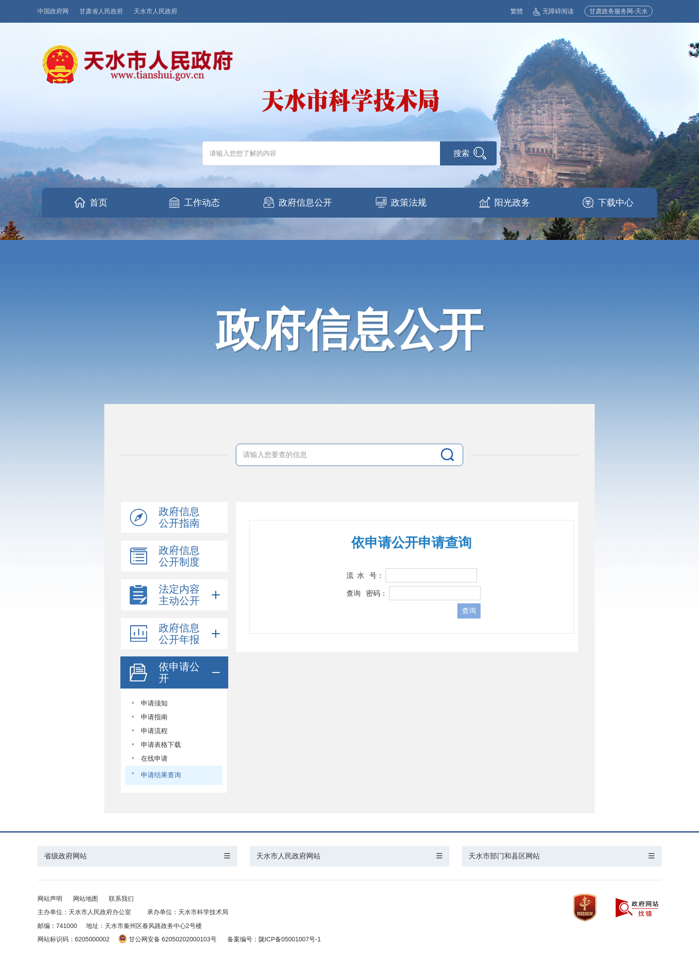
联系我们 (121, 898)
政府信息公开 (305, 202)
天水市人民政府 (155, 11)
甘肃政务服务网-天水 (618, 11)
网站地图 (85, 898)
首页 (98, 202)
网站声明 (49, 898)
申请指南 (154, 717)
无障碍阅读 (553, 11)
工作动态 (202, 202)
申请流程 (154, 730)
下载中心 (615, 202)
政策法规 (409, 202)
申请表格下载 (161, 744)
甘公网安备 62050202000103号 (168, 939)
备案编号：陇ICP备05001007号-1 (274, 939)
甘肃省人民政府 (101, 11)
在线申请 (154, 758)
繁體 (516, 11)
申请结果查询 (161, 775)
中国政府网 (53, 11)
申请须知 (154, 703)
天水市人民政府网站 (288, 856)
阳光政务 (512, 202)
